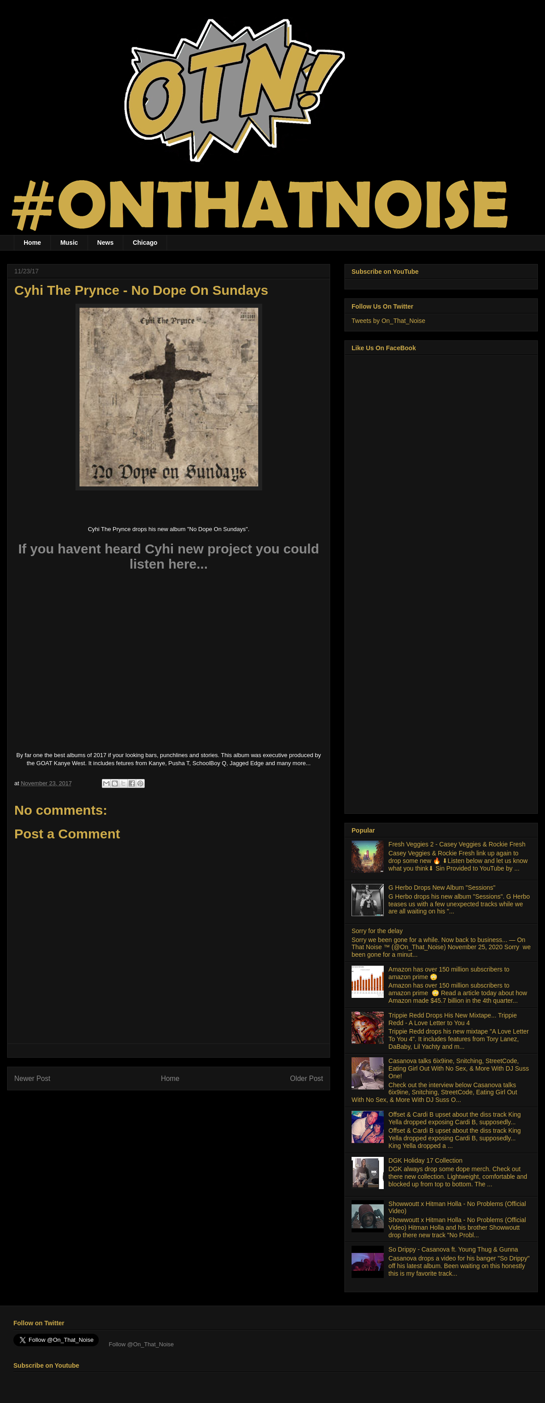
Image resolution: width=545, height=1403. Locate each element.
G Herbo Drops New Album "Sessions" (442, 887)
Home (32, 242)
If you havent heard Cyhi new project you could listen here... (168, 556)
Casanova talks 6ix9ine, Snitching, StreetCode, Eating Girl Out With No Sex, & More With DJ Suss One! (459, 1068)
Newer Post (32, 1078)
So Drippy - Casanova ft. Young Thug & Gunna (453, 1249)
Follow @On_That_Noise (140, 1344)
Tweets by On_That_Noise (388, 320)
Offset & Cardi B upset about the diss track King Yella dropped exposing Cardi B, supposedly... (455, 1118)
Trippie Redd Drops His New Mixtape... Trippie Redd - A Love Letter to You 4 (453, 1019)
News (105, 242)
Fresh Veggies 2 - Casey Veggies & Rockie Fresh (457, 844)
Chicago (145, 242)
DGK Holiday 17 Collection (426, 1160)
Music (69, 242)
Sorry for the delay (377, 930)
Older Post (306, 1078)
